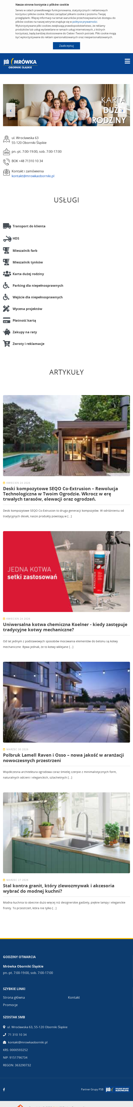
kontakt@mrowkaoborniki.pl (33, 176)
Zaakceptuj (66, 46)
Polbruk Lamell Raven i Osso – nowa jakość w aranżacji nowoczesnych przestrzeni (63, 757)
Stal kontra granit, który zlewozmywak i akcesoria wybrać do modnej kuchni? (58, 888)
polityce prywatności (84, 21)
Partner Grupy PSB (92, 1089)
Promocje (10, 1005)
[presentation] (10, 110)
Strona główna (14, 997)
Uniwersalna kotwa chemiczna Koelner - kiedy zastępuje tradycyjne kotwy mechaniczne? (65, 626)
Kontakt (74, 997)
